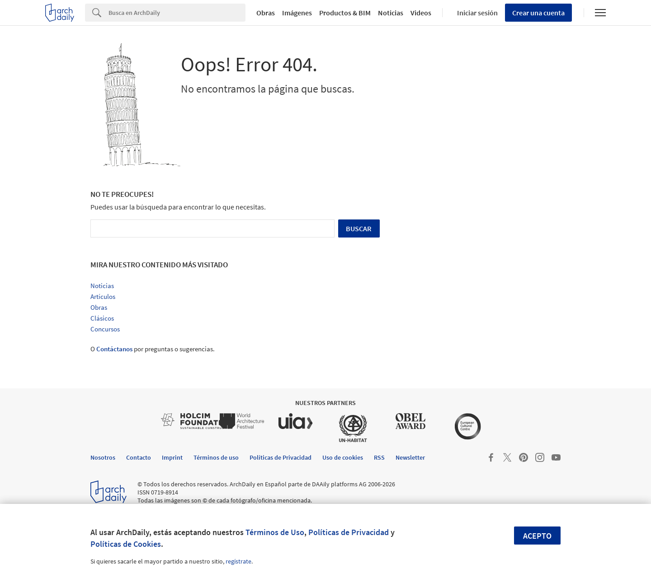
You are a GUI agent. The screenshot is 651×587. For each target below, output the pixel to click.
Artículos (102, 296)
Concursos (105, 329)
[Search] (176, 13)
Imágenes (297, 12)
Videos (420, 12)
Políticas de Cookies (125, 544)
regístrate (238, 561)
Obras (265, 12)
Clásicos (102, 318)
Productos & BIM (345, 12)
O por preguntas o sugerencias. (152, 348)
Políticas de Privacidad (348, 532)
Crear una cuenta (538, 12)
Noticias (390, 12)
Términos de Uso (274, 532)
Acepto (537, 536)
